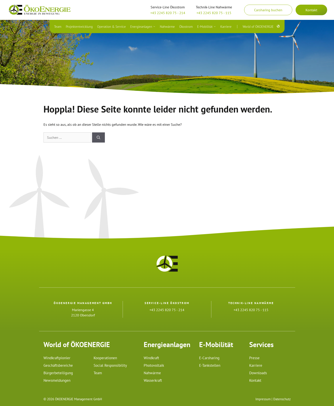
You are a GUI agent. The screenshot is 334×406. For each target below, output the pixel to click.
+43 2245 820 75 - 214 (167, 13)
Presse (254, 357)
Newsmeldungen (56, 380)
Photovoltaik (154, 365)
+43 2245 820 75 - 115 (213, 13)
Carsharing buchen (268, 10)
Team (98, 372)
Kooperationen (105, 357)
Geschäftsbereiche (58, 365)
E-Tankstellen (209, 365)
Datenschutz (282, 399)
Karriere (255, 365)
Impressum (263, 399)
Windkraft (151, 357)
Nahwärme (152, 372)
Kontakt (311, 10)
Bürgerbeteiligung (58, 372)
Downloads (258, 372)
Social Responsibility (110, 365)
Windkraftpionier (56, 357)
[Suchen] (98, 137)
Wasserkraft (153, 380)
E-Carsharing (209, 357)
